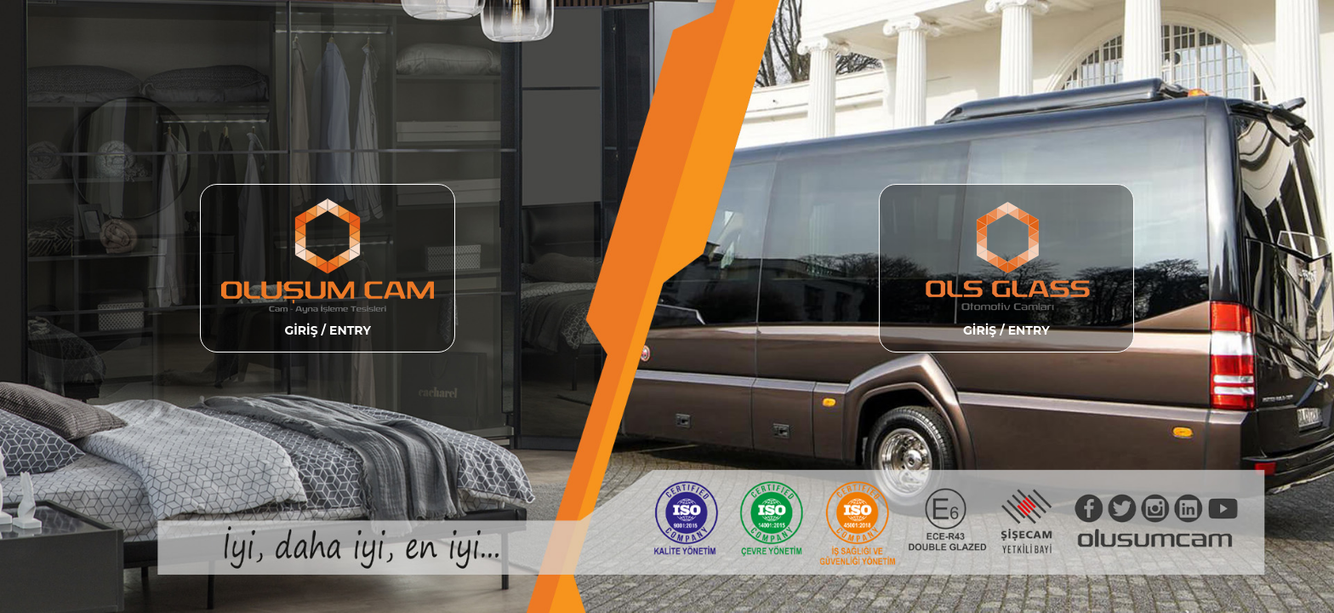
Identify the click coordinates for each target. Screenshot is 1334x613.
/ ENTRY (346, 330)
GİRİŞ (302, 330)
